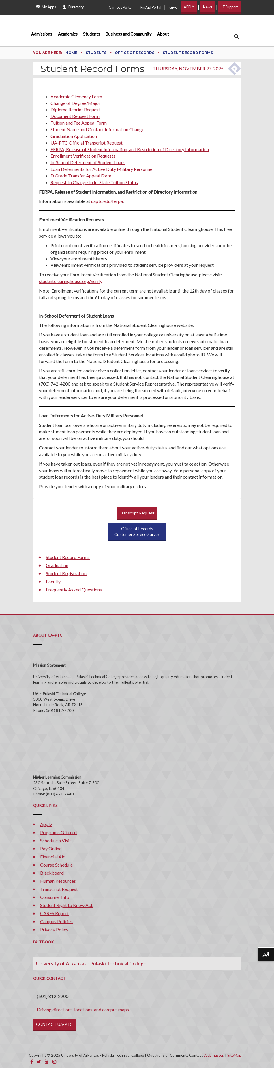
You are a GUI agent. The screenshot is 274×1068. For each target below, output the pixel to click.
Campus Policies (56, 921)
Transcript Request (137, 512)
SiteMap (234, 1055)
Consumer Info (54, 897)
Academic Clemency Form (76, 96)
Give (173, 7)
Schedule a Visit (55, 840)
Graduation (57, 565)
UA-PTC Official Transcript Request (86, 142)
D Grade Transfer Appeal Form (80, 175)
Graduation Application (73, 136)
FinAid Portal (150, 7)
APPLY (189, 7)
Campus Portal (120, 7)
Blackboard (52, 872)
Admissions (41, 34)
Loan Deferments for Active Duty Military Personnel (101, 169)
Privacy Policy (54, 929)
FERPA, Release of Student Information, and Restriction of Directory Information (129, 149)
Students (91, 34)
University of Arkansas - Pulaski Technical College (91, 963)
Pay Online (50, 848)
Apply (46, 824)
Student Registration (66, 573)
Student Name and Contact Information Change (97, 129)
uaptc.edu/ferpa (107, 201)
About (163, 34)
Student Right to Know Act (66, 905)
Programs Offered (58, 832)
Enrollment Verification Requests (82, 155)
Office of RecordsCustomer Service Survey (137, 531)
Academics (68, 34)
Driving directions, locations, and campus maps (83, 1009)
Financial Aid (52, 856)
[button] (236, 37)
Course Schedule (56, 864)
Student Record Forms (68, 557)
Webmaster (213, 1055)
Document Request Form (75, 116)
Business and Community (128, 34)
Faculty (53, 581)
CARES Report (54, 913)
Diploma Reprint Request (75, 109)
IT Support (229, 7)
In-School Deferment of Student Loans (87, 162)
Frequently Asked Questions (74, 589)
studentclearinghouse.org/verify (70, 281)
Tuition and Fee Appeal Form (78, 122)
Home (71, 53)
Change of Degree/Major (75, 103)
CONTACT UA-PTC (54, 1024)
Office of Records (135, 53)
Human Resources (58, 881)
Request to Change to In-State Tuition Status (94, 182)
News (207, 7)
